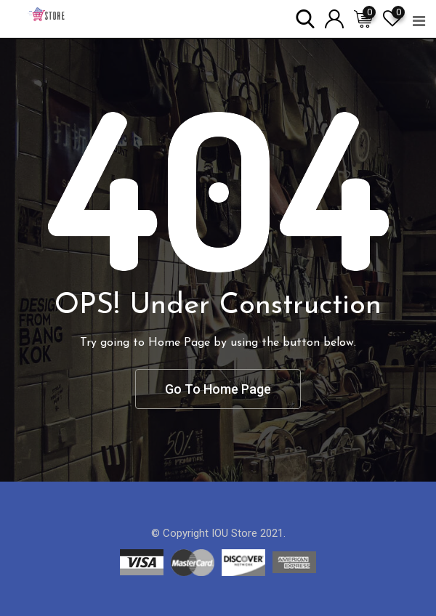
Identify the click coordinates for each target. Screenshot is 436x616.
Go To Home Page (218, 389)
